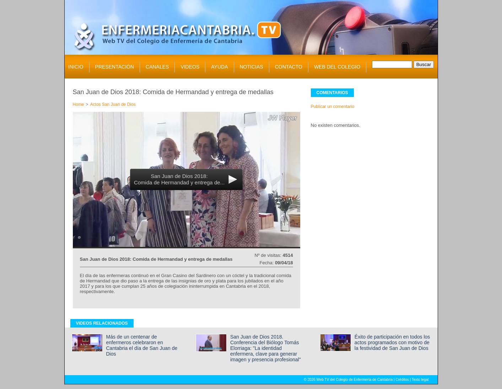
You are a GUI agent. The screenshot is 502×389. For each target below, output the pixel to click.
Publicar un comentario (333, 106)
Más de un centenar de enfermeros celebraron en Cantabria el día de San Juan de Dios (142, 345)
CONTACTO (288, 67)
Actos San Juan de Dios (113, 104)
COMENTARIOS (332, 92)
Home (78, 104)
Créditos (402, 380)
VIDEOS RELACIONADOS (102, 323)
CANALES (157, 67)
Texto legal (420, 380)
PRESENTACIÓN (114, 67)
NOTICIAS (251, 67)
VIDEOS (189, 67)
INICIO (75, 67)
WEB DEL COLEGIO (337, 67)
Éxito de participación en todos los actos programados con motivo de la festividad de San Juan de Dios (392, 342)
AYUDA (219, 67)
